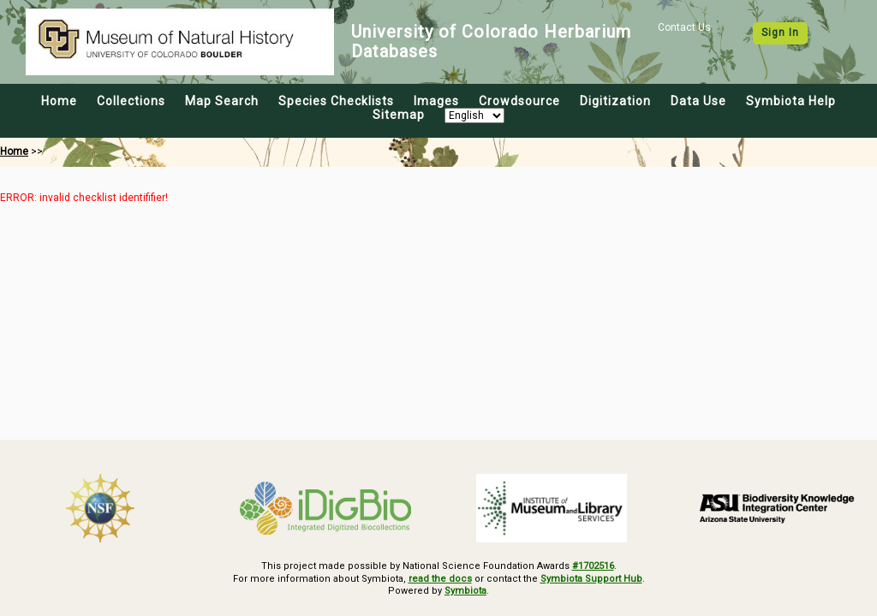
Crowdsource (519, 101)
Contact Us (684, 27)
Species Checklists (336, 101)
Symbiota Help (791, 101)
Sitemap (399, 114)
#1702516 (593, 566)
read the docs (440, 578)
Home (59, 101)
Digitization (615, 101)
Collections (131, 101)
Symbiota (465, 590)
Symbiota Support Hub (591, 578)
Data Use (698, 101)
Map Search (222, 101)
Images (436, 101)
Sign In (780, 32)
